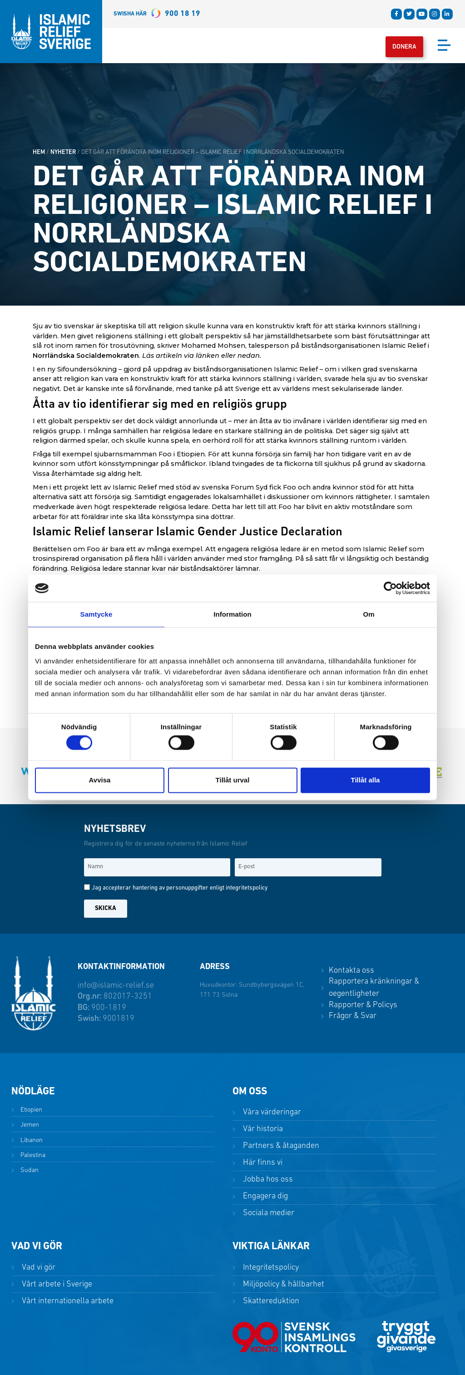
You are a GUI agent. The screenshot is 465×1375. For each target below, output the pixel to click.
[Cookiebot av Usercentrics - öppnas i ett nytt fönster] (390, 588)
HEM (39, 152)
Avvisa (100, 780)
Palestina (32, 1155)
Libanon (31, 1140)
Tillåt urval (233, 780)
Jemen (29, 1125)
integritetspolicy (246, 888)
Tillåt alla (365, 780)
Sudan (29, 1170)
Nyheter (63, 152)
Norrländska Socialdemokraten (86, 355)
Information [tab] (232, 614)
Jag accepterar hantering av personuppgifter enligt (179, 888)
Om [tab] (368, 614)
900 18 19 (157, 14)
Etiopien (30, 1110)
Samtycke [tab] (96, 614)
